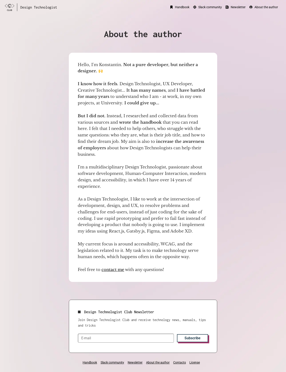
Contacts (179, 362)
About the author (263, 7)
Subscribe (193, 338)
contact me (112, 269)
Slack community (207, 7)
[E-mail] (126, 338)
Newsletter (235, 7)
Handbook (179, 7)
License (194, 362)
